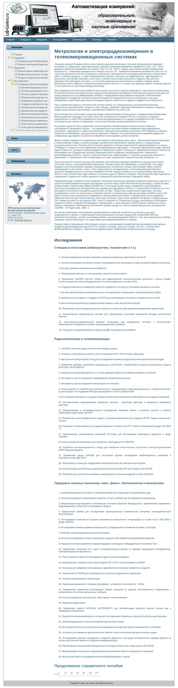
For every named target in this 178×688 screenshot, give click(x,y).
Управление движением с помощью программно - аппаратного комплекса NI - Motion (103, 584)
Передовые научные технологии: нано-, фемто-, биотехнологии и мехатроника (109, 483)
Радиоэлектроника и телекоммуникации (37, 130)
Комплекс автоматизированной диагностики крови (85, 533)
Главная (10, 39)
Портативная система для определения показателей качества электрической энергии (103, 463)
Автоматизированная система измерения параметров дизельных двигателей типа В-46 (103, 257)
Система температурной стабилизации (81, 579)
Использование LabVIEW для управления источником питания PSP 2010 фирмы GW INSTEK (107, 469)
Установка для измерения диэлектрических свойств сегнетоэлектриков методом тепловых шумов (109, 632)
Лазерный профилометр (74, 603)
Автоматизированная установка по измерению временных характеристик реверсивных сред (105, 493)
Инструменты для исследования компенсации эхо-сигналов (90, 383)
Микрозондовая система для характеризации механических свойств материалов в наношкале (107, 651)
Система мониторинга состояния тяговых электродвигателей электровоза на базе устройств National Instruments (115, 263)
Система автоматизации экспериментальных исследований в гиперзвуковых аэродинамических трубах (111, 292)
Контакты (112, 39)
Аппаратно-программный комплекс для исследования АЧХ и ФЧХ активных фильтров (102, 354)
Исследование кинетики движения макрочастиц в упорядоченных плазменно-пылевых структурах (108, 527)
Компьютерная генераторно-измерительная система (43, 71)
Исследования (60, 39)
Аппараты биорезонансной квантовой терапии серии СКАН (46, 78)
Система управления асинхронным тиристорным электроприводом (94, 597)
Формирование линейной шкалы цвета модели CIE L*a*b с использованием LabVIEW (103, 562)
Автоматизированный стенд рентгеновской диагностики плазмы (93, 622)
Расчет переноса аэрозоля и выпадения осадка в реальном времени (95, 557)
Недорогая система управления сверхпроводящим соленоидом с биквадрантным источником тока (108, 544)
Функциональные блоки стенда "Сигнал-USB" (40, 74)
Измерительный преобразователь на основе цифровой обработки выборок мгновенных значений (108, 373)
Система (84, 133)
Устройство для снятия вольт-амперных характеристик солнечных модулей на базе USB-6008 (107, 474)
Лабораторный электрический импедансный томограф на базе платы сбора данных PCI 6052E (108, 646)
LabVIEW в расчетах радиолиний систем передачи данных (89, 348)
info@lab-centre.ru (23, 220)
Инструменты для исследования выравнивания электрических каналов (95, 378)
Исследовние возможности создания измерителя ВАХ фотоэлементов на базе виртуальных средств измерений (115, 397)
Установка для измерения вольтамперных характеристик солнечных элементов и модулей (106, 568)
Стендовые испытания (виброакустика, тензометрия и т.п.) (46, 84)
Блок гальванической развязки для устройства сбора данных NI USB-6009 (98, 442)
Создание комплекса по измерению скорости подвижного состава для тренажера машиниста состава (110, 287)
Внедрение (41, 39)
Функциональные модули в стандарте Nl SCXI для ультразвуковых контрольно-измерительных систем (110, 298)
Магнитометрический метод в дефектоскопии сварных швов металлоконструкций (100, 303)
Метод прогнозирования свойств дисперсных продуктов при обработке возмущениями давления (108, 538)
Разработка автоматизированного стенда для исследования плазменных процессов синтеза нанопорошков (114, 616)
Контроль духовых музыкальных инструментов (43, 94)
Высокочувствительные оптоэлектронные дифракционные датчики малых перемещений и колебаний (111, 627)
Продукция (25, 39)
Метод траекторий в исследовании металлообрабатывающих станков (96, 656)
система (153, 98)
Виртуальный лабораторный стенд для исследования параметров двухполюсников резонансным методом (112, 359)
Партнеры (97, 39)
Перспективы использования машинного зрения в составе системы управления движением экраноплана (113, 308)
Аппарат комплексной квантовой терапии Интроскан (43, 64)
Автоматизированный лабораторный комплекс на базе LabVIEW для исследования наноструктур (108, 498)
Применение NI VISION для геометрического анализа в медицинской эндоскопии (101, 573)
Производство (79, 39)
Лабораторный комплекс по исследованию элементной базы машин (94, 273)
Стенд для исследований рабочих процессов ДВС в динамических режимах (99, 330)
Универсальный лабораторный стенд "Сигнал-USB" (43, 61)
